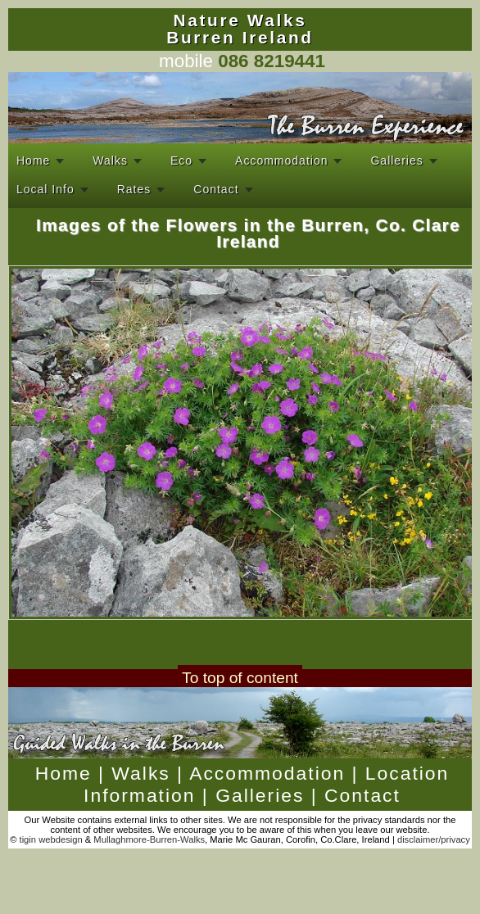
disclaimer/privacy (433, 839)
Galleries (396, 160)
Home (33, 160)
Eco (181, 160)
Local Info (45, 189)
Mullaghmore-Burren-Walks (148, 839)
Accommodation (281, 160)
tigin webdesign (49, 839)
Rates (134, 189)
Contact (215, 189)
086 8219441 (271, 61)
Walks (110, 160)
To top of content (240, 677)
